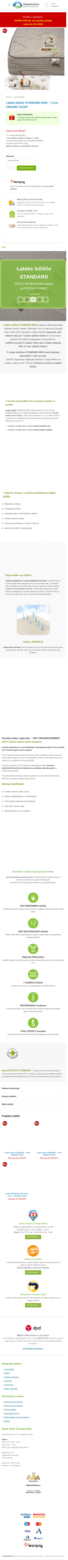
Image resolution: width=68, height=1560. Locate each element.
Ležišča (7, 1373)
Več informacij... (33, 1305)
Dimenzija (10, 156)
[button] (4, 58)
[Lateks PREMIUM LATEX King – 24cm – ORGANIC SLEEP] (17, 1176)
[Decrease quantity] (7, 167)
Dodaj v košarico (26, 168)
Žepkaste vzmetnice (11, 1377)
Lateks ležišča (19, 97)
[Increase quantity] (14, 167)
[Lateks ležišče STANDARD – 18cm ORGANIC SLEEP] (17, 1135)
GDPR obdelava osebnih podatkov (16, 1417)
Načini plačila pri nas (11, 1413)
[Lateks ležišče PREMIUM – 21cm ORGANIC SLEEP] (49, 1135)
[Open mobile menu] (9, 5)
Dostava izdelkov (10, 1409)
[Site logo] (27, 5)
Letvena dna (8, 1385)
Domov (8, 97)
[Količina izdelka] (11, 167)
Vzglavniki (7, 1381)
